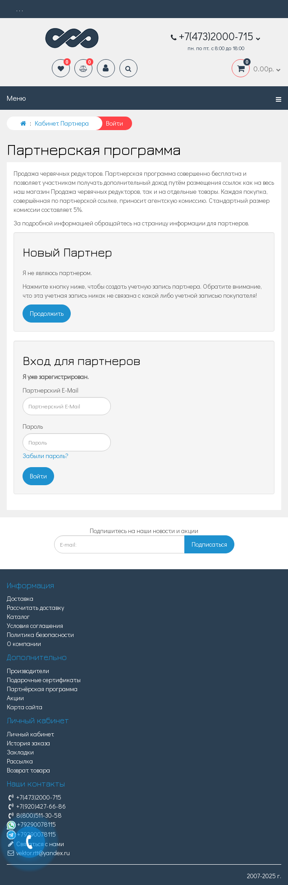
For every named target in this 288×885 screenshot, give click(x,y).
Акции (15, 697)
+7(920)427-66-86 (36, 806)
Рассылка (20, 761)
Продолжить (47, 313)
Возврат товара (28, 770)
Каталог (18, 616)
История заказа (28, 743)
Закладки (20, 752)
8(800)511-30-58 (34, 815)
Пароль (33, 426)
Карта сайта (24, 706)
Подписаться (209, 544)
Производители (28, 670)
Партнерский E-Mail (50, 390)
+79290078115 (31, 824)
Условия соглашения (35, 625)
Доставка (20, 598)
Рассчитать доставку (35, 607)
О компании (24, 643)
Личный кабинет (30, 734)
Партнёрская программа (42, 688)
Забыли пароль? (46, 455)
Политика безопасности (40, 634)
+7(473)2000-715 (34, 797)
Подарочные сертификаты (44, 679)
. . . (20, 9)
